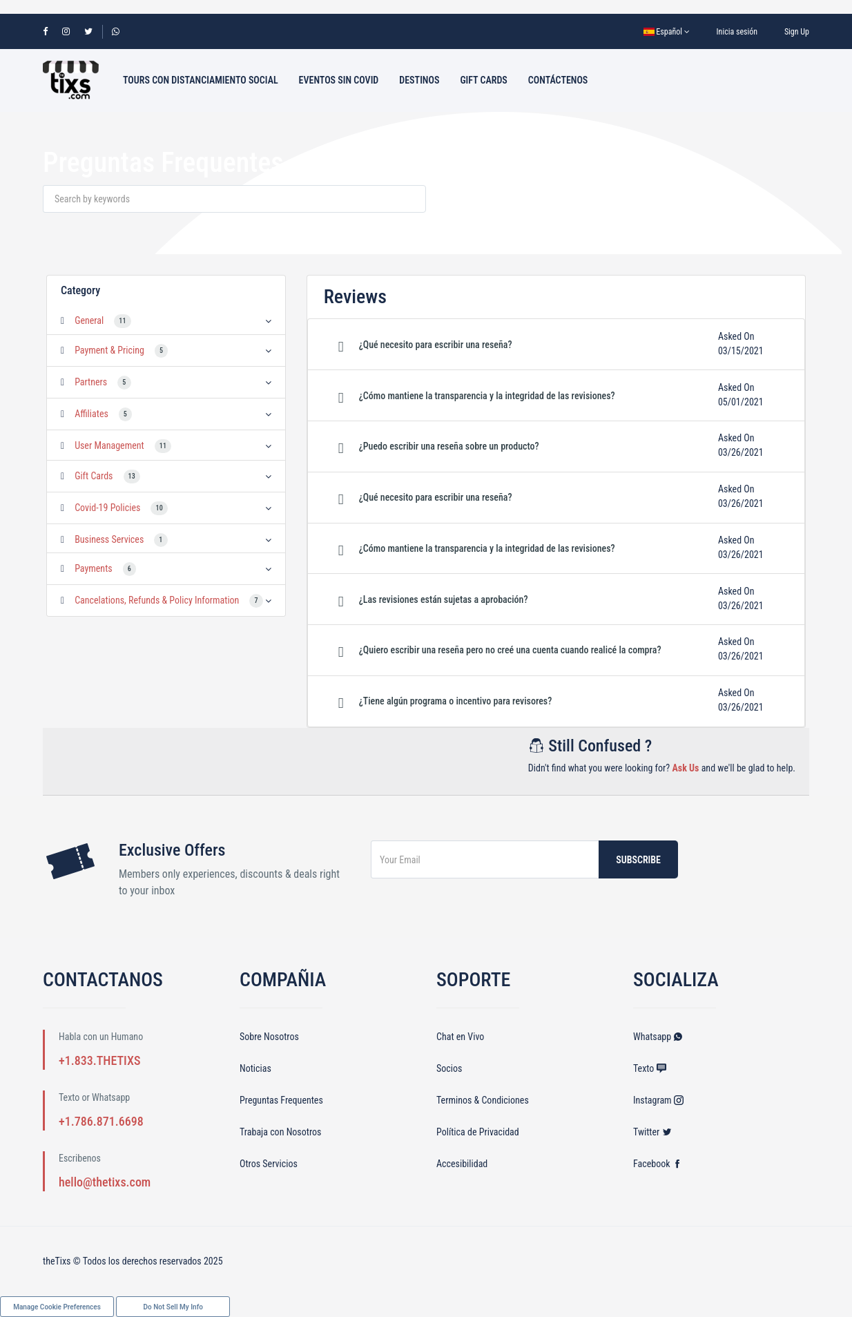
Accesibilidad (461, 1163)
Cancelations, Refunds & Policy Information (157, 600)
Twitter (652, 1131)
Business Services (109, 539)
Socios (449, 1068)
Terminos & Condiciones (482, 1100)
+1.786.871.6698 (101, 1121)
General (89, 320)
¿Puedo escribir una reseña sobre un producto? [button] (449, 446)
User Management (109, 445)
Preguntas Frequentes (281, 1100)
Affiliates (91, 413)
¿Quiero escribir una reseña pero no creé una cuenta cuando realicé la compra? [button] (510, 649)
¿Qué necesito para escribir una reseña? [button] (435, 344)
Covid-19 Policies (107, 507)
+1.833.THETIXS (99, 1060)
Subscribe (638, 859)
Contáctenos (558, 80)
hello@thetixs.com (105, 1182)
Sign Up (796, 32)
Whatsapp (658, 1036)
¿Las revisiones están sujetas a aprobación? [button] (443, 599)
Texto (649, 1068)
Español (666, 32)
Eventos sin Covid (339, 80)
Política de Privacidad (477, 1131)
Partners (91, 381)
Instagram (658, 1100)
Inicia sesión (737, 32)
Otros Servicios (269, 1163)
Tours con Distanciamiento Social (200, 80)
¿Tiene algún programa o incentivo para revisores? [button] (455, 700)
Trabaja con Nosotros (280, 1131)
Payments (94, 568)
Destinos (419, 80)
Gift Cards (483, 80)
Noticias (255, 1068)
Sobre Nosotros (269, 1036)
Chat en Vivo (460, 1036)
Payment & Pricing (109, 350)
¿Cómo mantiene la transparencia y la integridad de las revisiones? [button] (487, 395)
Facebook (657, 1163)
